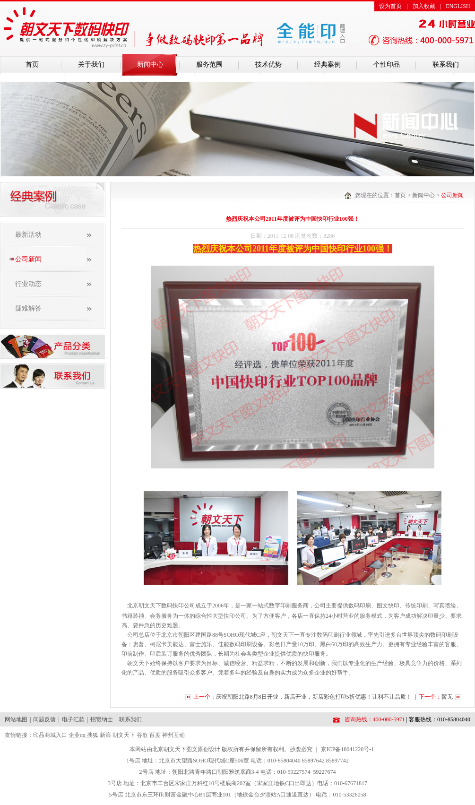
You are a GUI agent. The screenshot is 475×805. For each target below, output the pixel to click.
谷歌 (142, 735)
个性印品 (386, 64)
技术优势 (268, 64)
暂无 (447, 696)
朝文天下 (123, 735)
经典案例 (327, 64)
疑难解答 (28, 308)
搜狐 (92, 735)
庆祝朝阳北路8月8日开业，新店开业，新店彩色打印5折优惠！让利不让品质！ (314, 696)
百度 (155, 735)
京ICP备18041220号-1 (347, 749)
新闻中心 (150, 64)
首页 (32, 64)
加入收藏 (424, 6)
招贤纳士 (101, 719)
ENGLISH (458, 6)
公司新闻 (28, 259)
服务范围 (209, 64)
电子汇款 (73, 719)
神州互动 (173, 735)
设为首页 (390, 6)
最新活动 (28, 234)
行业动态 (28, 283)
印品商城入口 (50, 735)
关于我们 (91, 64)
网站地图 (16, 719)
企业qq (77, 735)
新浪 (105, 735)
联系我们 (445, 64)
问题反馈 (44, 719)
